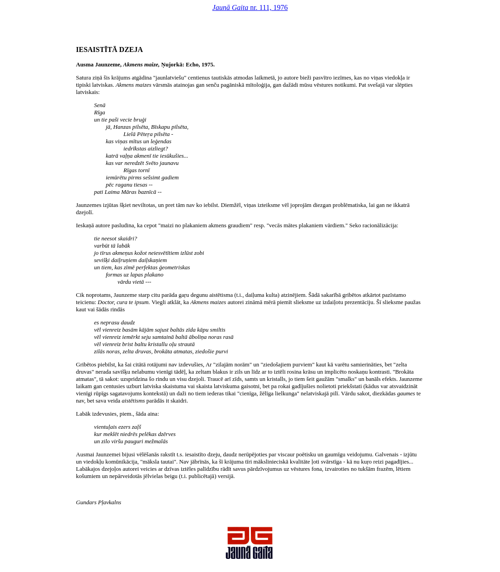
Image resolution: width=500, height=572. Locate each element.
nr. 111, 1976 (250, 7)
